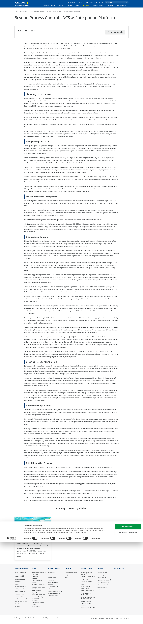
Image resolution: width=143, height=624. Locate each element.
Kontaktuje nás (121, 5)
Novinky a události (73, 2)
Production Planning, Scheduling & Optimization (37, 598)
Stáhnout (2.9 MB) (115, 32)
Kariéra (86, 2)
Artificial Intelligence (86, 591)
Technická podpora (102, 572)
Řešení (61, 5)
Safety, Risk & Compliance (35, 577)
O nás (80, 2)
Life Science (51, 589)
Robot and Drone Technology (86, 594)
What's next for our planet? (86, 573)
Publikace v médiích (39, 11)
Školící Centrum (101, 577)
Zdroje (30, 11)
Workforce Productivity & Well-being (39, 573)
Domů (16, 11)
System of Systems (86, 581)
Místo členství (93, 2)
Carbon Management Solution (38, 603)
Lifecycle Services (53, 586)
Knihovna (86, 5)
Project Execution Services (53, 583)
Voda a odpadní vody (21, 602)
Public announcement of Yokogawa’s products (55, 592)
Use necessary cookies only (128, 614)
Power (17, 587)
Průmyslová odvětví (49, 5)
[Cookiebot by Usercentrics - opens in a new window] (12, 620)
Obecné (101, 2)
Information (51, 572)
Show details (95, 620)
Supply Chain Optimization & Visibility (38, 593)
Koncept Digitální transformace (85, 587)
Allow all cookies (127, 608)
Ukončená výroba (53, 595)
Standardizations (86, 601)
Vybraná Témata (98, 5)
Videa (66, 577)
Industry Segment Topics (88, 577)
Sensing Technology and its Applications (88, 598)
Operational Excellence (38, 585)
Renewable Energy (20, 589)
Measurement (52, 577)
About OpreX (84, 579)
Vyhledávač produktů (103, 580)
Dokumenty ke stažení (71, 572)
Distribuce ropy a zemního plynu (20, 578)
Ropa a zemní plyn (20, 575)
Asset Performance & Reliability (38, 581)
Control (50, 575)
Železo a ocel (19, 599)
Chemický (18, 584)
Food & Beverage (20, 594)
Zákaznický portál (102, 582)
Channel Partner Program (102, 588)
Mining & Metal (19, 592)
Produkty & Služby (73, 5)
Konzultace (51, 580)
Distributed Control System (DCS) (31, 539)
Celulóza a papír (20, 597)
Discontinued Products (103, 585)
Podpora (110, 5)
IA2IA (82, 584)
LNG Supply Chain (20, 582)
